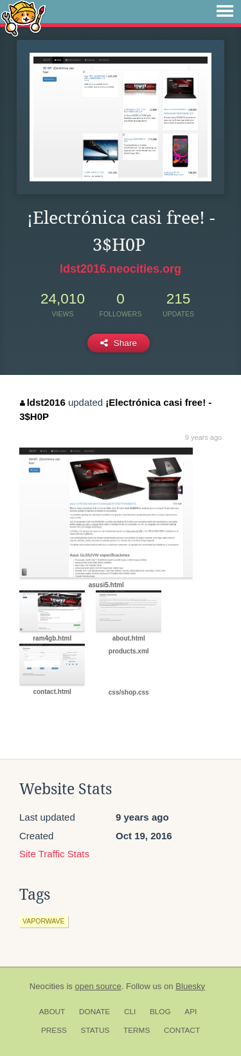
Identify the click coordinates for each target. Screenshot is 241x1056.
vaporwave (43, 921)
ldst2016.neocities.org (120, 268)
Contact (182, 1030)
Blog (160, 1011)
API (190, 1011)
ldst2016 (43, 402)
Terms (136, 1030)
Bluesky (190, 986)
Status (95, 1030)
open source (98, 986)
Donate (94, 1011)
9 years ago (203, 437)
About (52, 1011)
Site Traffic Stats (54, 853)
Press (54, 1030)
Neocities (47, 986)
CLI (130, 1011)
